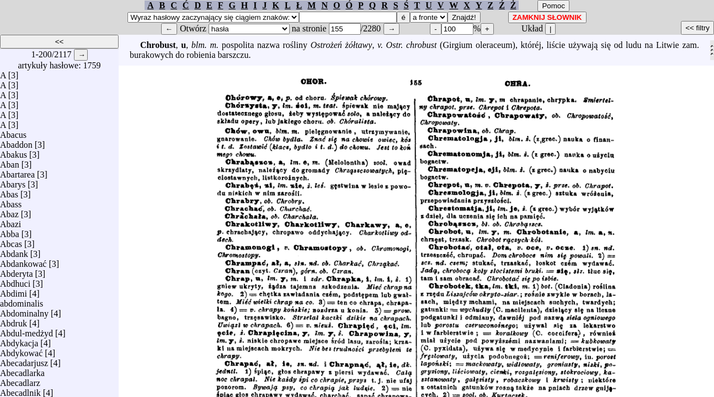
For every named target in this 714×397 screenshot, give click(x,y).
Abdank (14, 251)
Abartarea (17, 171)
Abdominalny (24, 310)
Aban (9, 162)
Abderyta (16, 271)
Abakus (13, 152)
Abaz (9, 211)
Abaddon (16, 142)
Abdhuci (15, 281)
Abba (9, 231)
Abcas (11, 241)
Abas (9, 191)
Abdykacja (19, 340)
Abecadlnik (20, 390)
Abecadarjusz (24, 360)
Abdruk (13, 320)
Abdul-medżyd (26, 330)
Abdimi (13, 291)
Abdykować (21, 350)
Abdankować (23, 261)
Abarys (12, 181)
